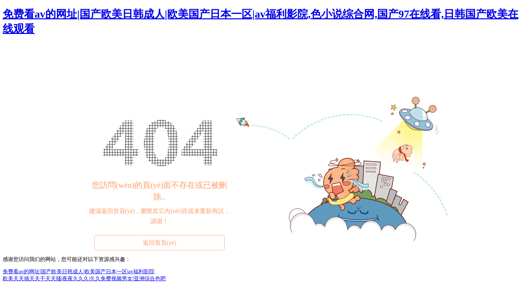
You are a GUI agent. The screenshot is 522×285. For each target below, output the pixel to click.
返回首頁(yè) (159, 242)
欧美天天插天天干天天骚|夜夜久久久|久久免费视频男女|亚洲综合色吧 (84, 278)
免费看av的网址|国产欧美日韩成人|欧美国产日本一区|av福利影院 (78, 271)
